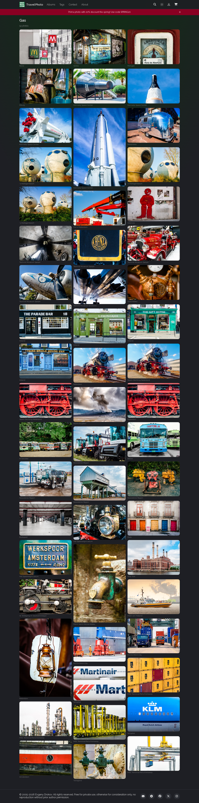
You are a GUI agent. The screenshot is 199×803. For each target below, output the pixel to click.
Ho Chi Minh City (135, 655)
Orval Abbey (132, 301)
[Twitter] (168, 796)
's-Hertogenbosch (26, 184)
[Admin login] (168, 4)
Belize (130, 459)
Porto (130, 537)
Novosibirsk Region (81, 463)
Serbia (76, 66)
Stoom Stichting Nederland (139, 380)
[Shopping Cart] (176, 4)
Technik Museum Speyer (29, 262)
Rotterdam (77, 384)
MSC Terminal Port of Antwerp (140, 694)
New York (131, 576)
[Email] (143, 796)
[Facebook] (160, 796)
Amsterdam (24, 777)
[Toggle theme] (161, 4)
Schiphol (77, 702)
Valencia (131, 223)
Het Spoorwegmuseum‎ (83, 541)
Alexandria (132, 144)
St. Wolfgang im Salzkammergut (32, 616)
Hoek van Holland (135, 616)
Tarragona (77, 780)
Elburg (22, 105)
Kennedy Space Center (83, 105)
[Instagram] (177, 796)
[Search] (155, 4)
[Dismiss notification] (180, 12)
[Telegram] (152, 796)
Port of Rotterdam (80, 227)
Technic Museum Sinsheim (85, 306)
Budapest (23, 537)
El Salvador (23, 459)
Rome (21, 66)
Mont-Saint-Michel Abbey (84, 624)
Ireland (22, 341)
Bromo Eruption (79, 423)
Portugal (131, 66)
